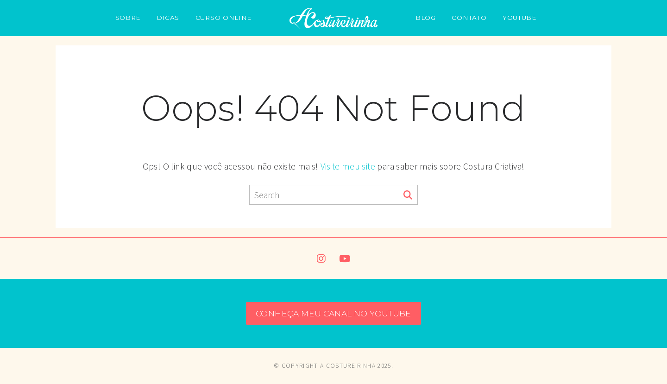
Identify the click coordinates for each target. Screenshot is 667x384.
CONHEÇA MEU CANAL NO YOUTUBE (333, 313)
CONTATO (469, 17)
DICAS (168, 17)
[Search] (407, 195)
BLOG (425, 17)
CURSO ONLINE (223, 17)
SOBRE (127, 17)
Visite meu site (348, 166)
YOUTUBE (519, 17)
